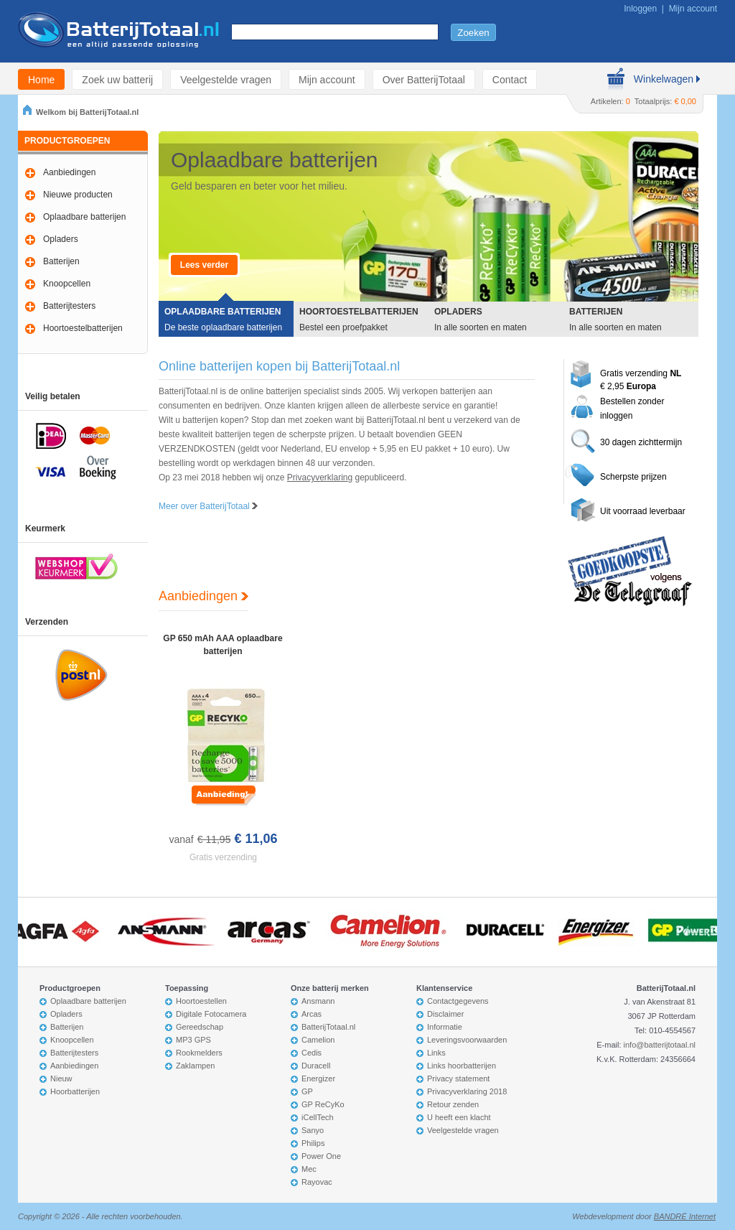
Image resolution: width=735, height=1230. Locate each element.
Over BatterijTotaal (424, 79)
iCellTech (317, 1117)
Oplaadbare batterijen (84, 217)
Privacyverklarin (317, 477)
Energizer (318, 1078)
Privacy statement (458, 1078)
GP (307, 1091)
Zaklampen (195, 1065)
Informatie (444, 1026)
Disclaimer (445, 1014)
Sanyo (312, 1130)
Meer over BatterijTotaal (208, 506)
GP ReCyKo (323, 1104)
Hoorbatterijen (75, 1091)
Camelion (317, 1039)
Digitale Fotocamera (211, 1014)
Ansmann (317, 1001)
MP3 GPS (193, 1039)
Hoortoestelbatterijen (83, 328)
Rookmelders (199, 1052)
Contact (509, 79)
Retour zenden (453, 1104)
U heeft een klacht (459, 1117)
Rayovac (316, 1182)
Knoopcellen (66, 284)
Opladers (60, 239)
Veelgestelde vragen (225, 79)
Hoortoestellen (201, 1001)
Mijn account (693, 9)
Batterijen (61, 261)
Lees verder (204, 265)
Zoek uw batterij (117, 79)
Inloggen (640, 9)
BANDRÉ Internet (685, 1216)
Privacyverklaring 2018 (467, 1091)
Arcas (311, 1014)
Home (41, 79)
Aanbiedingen (69, 172)
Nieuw (61, 1078)
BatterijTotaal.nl (328, 1026)
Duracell (315, 1065)
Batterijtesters (69, 306)
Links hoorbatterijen (461, 1065)
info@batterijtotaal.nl (660, 1044)
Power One (321, 1156)
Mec (309, 1169)
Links (436, 1052)
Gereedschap (199, 1026)
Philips (312, 1143)
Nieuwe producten (78, 195)
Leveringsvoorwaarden (467, 1039)
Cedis (311, 1052)
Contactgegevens (458, 1001)
